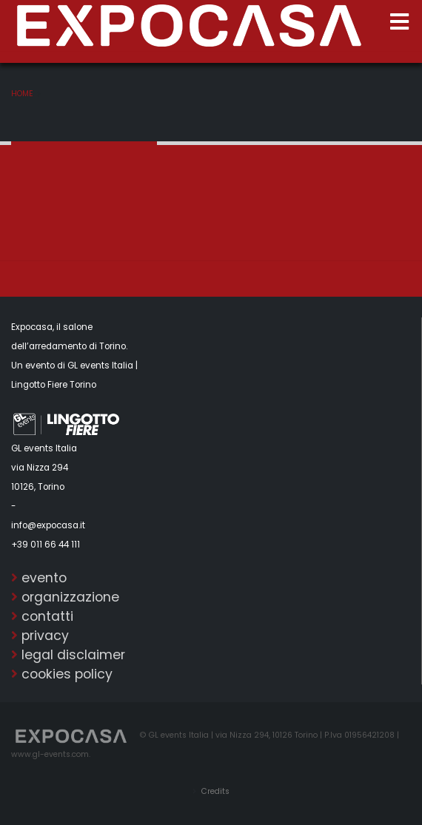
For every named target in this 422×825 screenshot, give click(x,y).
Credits (214, 791)
